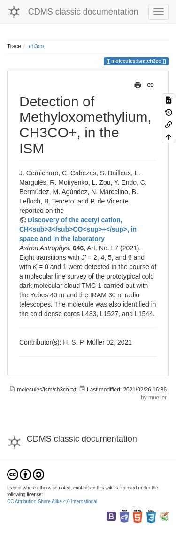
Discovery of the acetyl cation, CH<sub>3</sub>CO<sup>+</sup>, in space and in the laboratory (78, 229)
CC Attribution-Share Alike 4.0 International (52, 501)
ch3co (36, 46)
